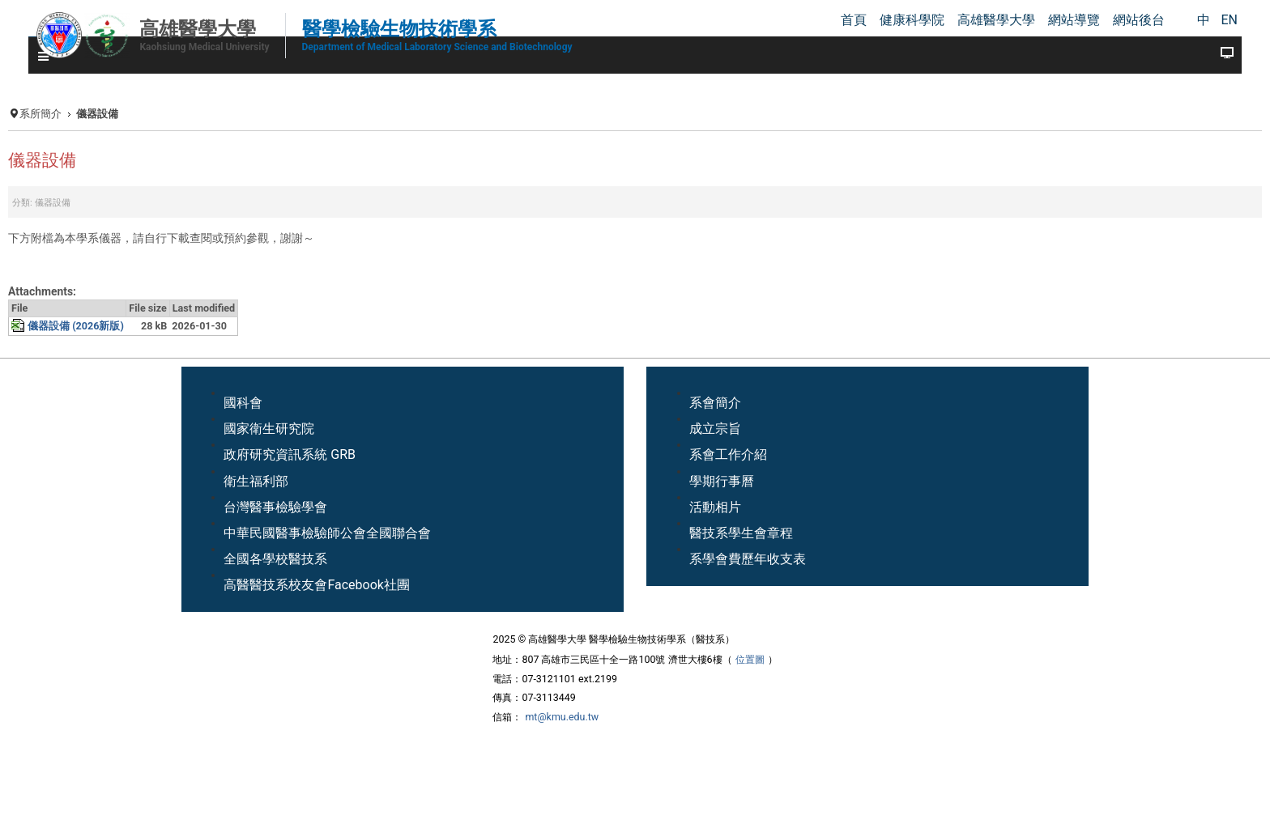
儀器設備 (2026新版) (76, 326)
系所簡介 (40, 114)
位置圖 (750, 659)
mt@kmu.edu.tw (562, 717)
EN (1229, 20)
